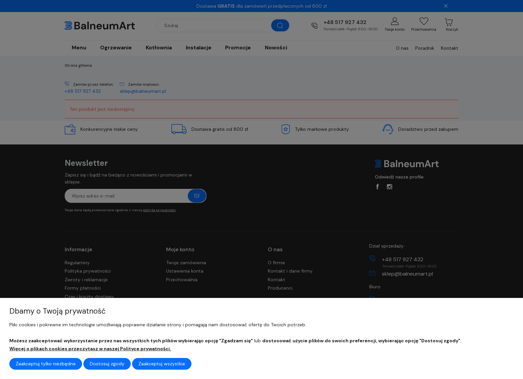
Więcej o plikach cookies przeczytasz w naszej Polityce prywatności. (90, 349)
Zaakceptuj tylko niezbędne (46, 364)
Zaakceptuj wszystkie (161, 364)
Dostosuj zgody (107, 364)
